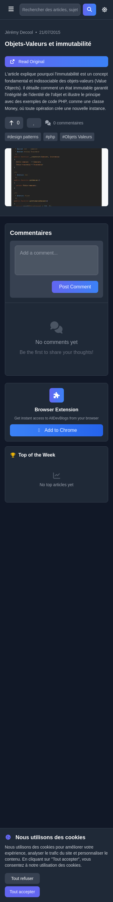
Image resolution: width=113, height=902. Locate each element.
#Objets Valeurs (77, 136)
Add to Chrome (56, 430)
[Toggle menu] (11, 9)
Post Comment (75, 286)
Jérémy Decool (19, 32)
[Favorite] (34, 123)
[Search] (89, 10)
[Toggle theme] (105, 9)
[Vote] (14, 123)
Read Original (27, 61)
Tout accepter (22, 891)
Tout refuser (22, 878)
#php (50, 136)
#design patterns (23, 136)
